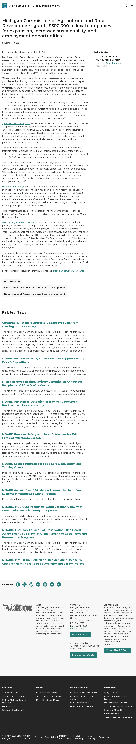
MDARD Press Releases (47, 693)
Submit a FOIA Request (13, 710)
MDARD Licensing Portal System (81, 697)
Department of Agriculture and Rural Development (34, 287)
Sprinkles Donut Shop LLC (16, 123)
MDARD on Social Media (47, 700)
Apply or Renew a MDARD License (116, 697)
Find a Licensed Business (115, 703)
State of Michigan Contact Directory (14, 701)
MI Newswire (12, 281)
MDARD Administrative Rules (83, 693)
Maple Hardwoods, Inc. (14, 186)
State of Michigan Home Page (118, 717)
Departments (105, 737)
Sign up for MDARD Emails (48, 696)
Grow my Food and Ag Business (119, 706)
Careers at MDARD (113, 710)
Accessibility (50, 737)
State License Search (80, 703)
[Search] (127, 5)
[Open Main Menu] (132, 5)
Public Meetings (111, 714)
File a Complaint (9, 706)
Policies (38, 737)
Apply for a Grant (111, 693)
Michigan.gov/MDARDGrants (68, 271)
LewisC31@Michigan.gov (109, 63)
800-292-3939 (77, 628)
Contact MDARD (10, 693)
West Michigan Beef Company (18, 222)
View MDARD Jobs (117, 650)
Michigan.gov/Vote (83, 655)
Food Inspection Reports (81, 706)
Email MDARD (80, 634)
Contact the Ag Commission (15, 696)
